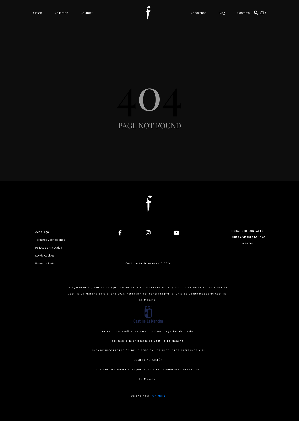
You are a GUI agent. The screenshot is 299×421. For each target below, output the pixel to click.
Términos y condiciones (50, 240)
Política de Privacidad (48, 247)
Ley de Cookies (44, 255)
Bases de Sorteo (45, 263)
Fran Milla (158, 395)
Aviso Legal (42, 232)
